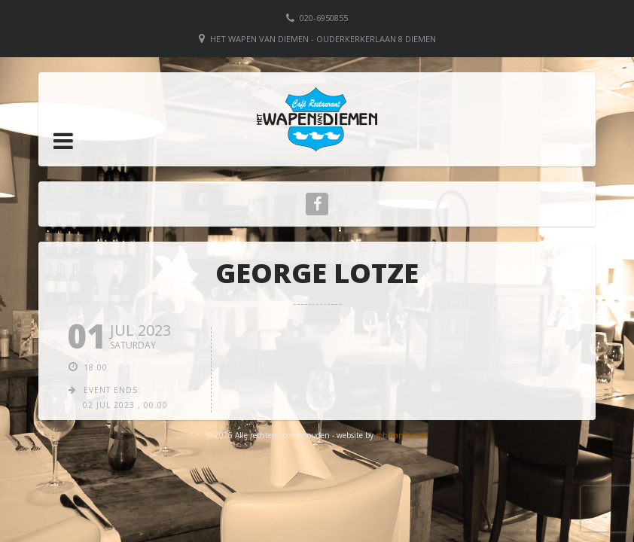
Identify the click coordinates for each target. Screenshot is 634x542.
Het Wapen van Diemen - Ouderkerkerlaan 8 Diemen (323, 38)
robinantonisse (402, 435)
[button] (63, 140)
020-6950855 (324, 17)
